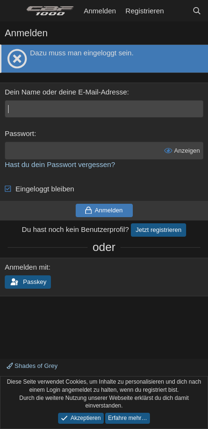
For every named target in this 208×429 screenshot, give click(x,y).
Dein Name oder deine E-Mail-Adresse (66, 92)
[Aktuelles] (177, 11)
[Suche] (197, 11)
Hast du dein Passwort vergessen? (60, 164)
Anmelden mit (27, 267)
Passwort (19, 133)
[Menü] (13, 11)
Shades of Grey (32, 365)
